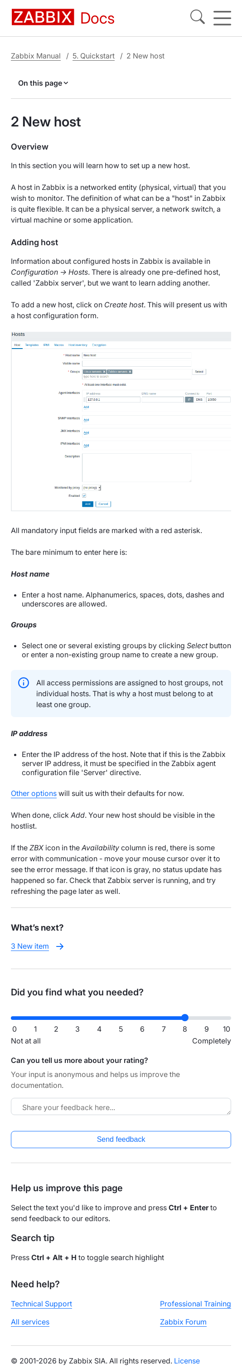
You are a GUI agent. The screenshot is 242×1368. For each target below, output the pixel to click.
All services (30, 1321)
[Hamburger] (222, 18)
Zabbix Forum (183, 1321)
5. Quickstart (94, 55)
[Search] (197, 18)
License (187, 1360)
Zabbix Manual (36, 55)
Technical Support (41, 1303)
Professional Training (195, 1303)
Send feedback (121, 1139)
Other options (34, 793)
